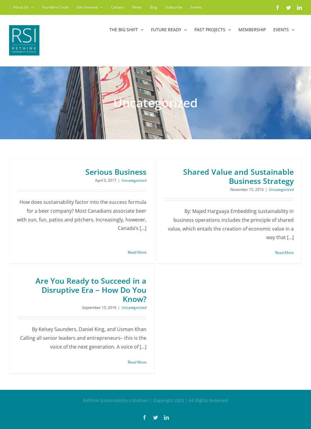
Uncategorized (133, 180)
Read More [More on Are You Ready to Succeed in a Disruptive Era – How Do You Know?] (145, 356)
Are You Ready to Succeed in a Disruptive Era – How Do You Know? (99, 284)
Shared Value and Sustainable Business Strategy (234, 176)
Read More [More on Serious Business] (137, 243)
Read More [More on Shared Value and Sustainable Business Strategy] (280, 252)
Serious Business (115, 172)
